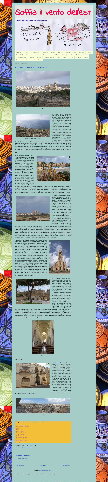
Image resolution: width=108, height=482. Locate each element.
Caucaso (60, 52)
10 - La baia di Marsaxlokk (21, 425)
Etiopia (27, 54)
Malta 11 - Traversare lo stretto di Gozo (31, 67)
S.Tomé (71, 57)
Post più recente (20, 465)
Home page (19, 52)
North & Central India (49, 57)
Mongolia (32, 57)
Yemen (40, 60)
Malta (63, 54)
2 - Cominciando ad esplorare (22, 437)
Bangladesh (45, 52)
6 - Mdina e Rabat (19, 431)
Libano (38, 54)
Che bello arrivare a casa (21, 440)
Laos (33, 54)
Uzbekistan (25, 60)
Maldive (78, 54)
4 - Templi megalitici (19, 434)
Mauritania (85, 54)
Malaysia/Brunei (55, 54)
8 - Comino (17, 428)
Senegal (64, 57)
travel (27, 447)
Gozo (21, 447)
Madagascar (46, 54)
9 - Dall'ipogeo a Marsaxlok (21, 426)
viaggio (31, 447)
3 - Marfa (17, 435)
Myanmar (39, 57)
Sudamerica (78, 57)
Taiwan (86, 57)
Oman (58, 57)
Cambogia (53, 52)
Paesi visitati (36, 52)
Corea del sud (19, 54)
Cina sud (89, 52)
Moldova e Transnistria (21, 57)
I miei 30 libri (27, 52)
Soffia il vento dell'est (52, 13)
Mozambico (70, 54)
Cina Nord (81, 52)
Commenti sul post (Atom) (45, 470)
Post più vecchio (66, 465)
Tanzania (18, 60)
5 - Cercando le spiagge (20, 432)
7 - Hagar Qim (18, 429)
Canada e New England (71, 52)
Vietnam (33, 60)
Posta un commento (22, 458)
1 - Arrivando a (20, 439)
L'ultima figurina (18, 442)
